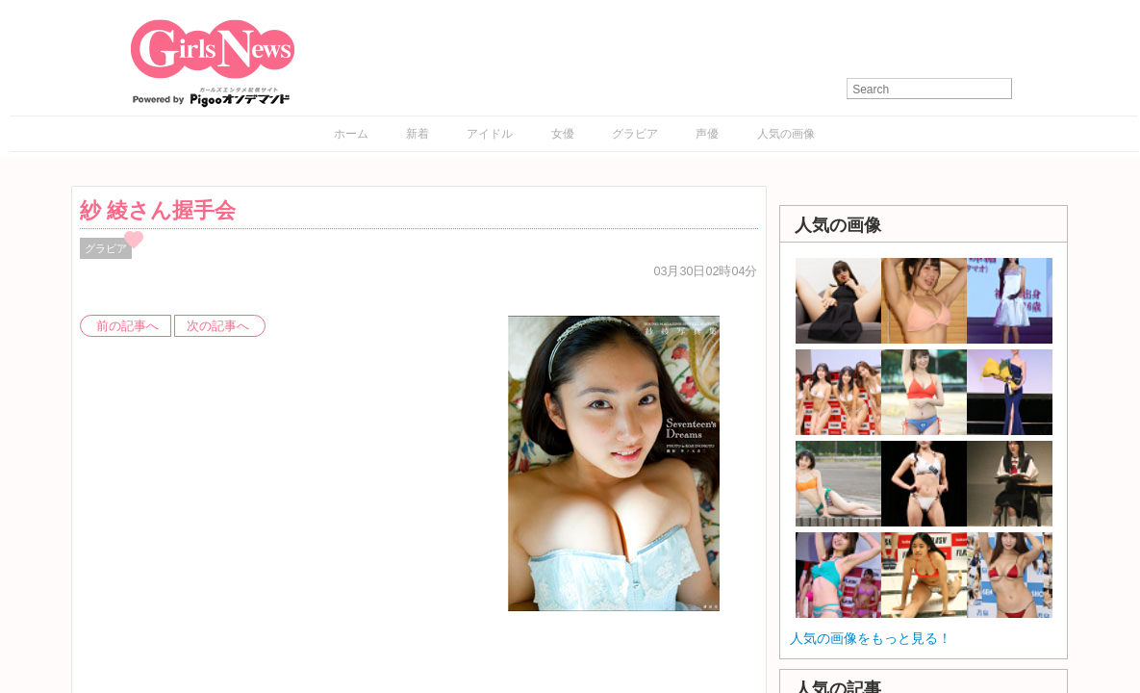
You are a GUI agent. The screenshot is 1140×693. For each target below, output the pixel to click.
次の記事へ (218, 326)
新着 (417, 134)
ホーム (351, 134)
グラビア (635, 134)
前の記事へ (127, 326)
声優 (707, 134)
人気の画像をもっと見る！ (870, 638)
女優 (562, 134)
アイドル (490, 134)
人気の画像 (786, 134)
